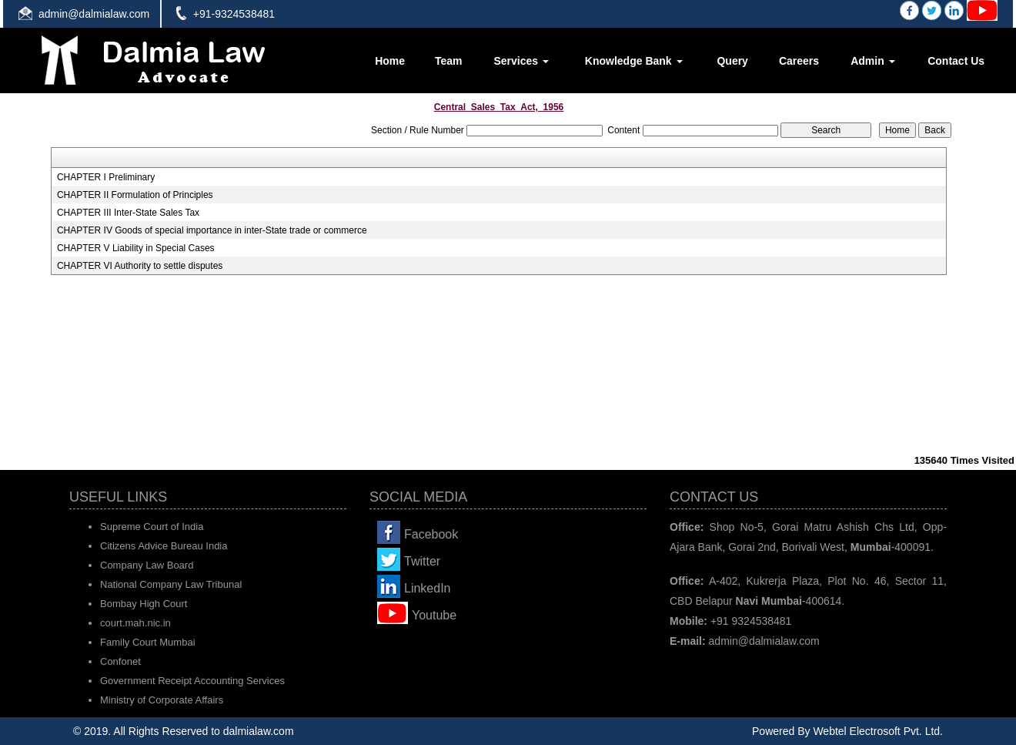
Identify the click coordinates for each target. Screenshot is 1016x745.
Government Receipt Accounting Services (192, 680)
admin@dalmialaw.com (93, 14)
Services (521, 61)
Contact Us (955, 61)
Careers (799, 61)
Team (449, 61)
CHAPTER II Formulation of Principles (135, 195)
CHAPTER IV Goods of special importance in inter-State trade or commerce (212, 230)
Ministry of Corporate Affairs (161, 700)
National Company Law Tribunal (171, 584)
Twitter (422, 561)
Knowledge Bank (634, 61)
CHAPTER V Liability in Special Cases (136, 248)
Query (732, 61)
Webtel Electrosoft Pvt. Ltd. (878, 731)
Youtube (434, 615)
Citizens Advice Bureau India (163, 546)
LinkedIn (427, 588)
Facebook (431, 534)
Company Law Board (146, 565)
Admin (872, 61)
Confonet (120, 661)
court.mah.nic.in (135, 623)
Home (390, 61)
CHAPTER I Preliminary (106, 177)
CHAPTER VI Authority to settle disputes (139, 265)
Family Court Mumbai (148, 642)
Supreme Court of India (151, 526)
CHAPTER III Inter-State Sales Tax (128, 212)
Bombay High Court (143, 603)
